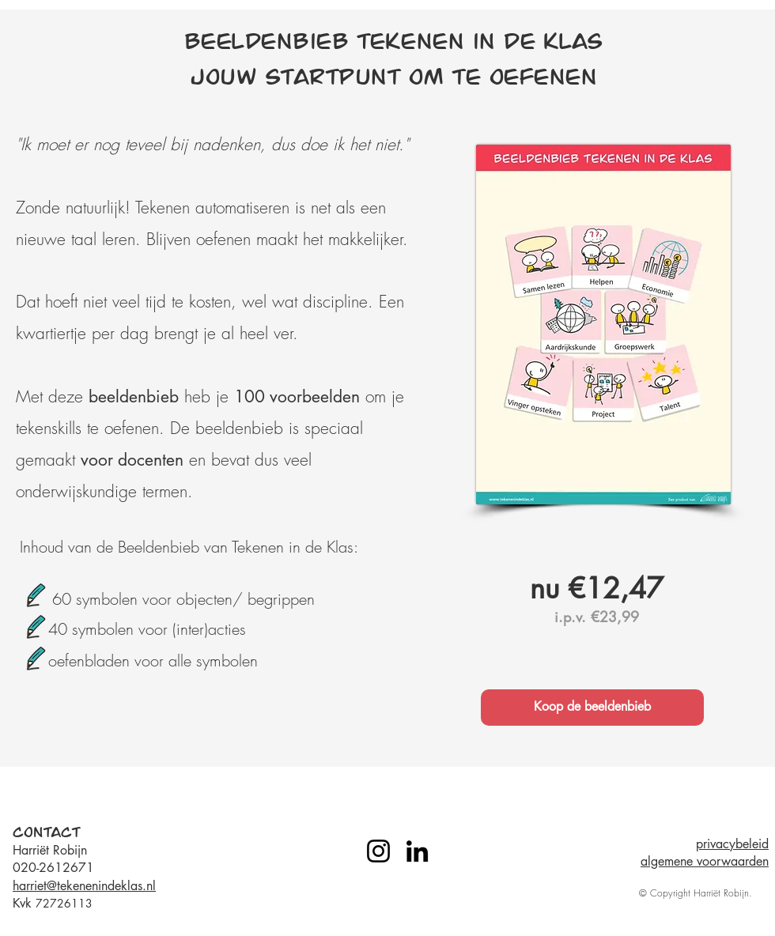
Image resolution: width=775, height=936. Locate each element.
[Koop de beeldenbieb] (592, 707)
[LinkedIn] (417, 851)
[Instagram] (378, 851)
